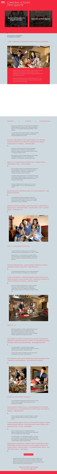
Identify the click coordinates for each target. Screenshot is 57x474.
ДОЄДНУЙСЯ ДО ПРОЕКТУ (28, 454)
